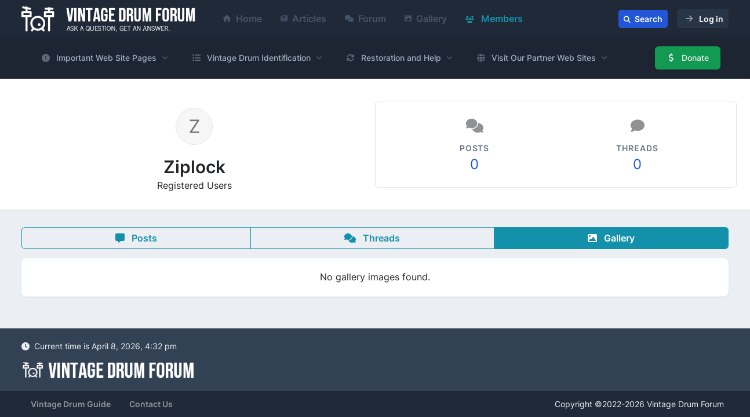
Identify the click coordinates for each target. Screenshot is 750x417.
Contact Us (151, 404)
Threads (372, 238)
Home (242, 18)
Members (494, 18)
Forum (365, 18)
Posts (136, 238)
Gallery (426, 18)
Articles (303, 18)
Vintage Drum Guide (71, 404)
